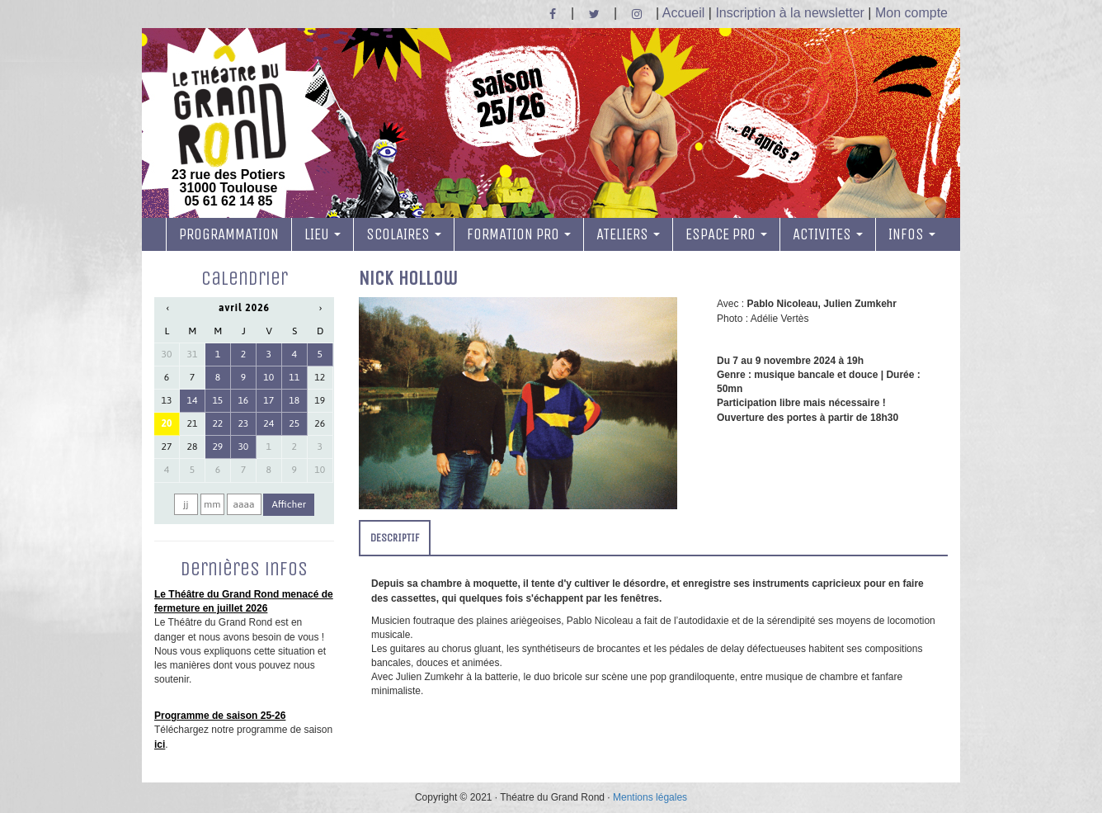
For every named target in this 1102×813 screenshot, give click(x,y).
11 (294, 377)
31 (192, 354)
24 (268, 423)
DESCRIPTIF (394, 538)
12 (319, 377)
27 (167, 446)
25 (294, 423)
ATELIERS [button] (628, 234)
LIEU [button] (322, 234)
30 (167, 354)
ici (159, 744)
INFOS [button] (911, 234)
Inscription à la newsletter (789, 13)
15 (217, 400)
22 (217, 423)
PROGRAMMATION (229, 234)
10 (268, 377)
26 (319, 423)
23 (243, 423)
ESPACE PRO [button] (726, 234)
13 (167, 400)
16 (243, 400)
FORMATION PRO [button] (519, 234)
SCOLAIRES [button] (403, 234)
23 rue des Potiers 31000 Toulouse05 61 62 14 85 (228, 126)
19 (319, 400)
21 (192, 423)
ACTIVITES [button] (828, 234)
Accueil (683, 13)
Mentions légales (650, 797)
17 (268, 400)
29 (217, 446)
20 (167, 423)
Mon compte (911, 13)
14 (192, 400)
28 (192, 446)
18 (294, 400)
